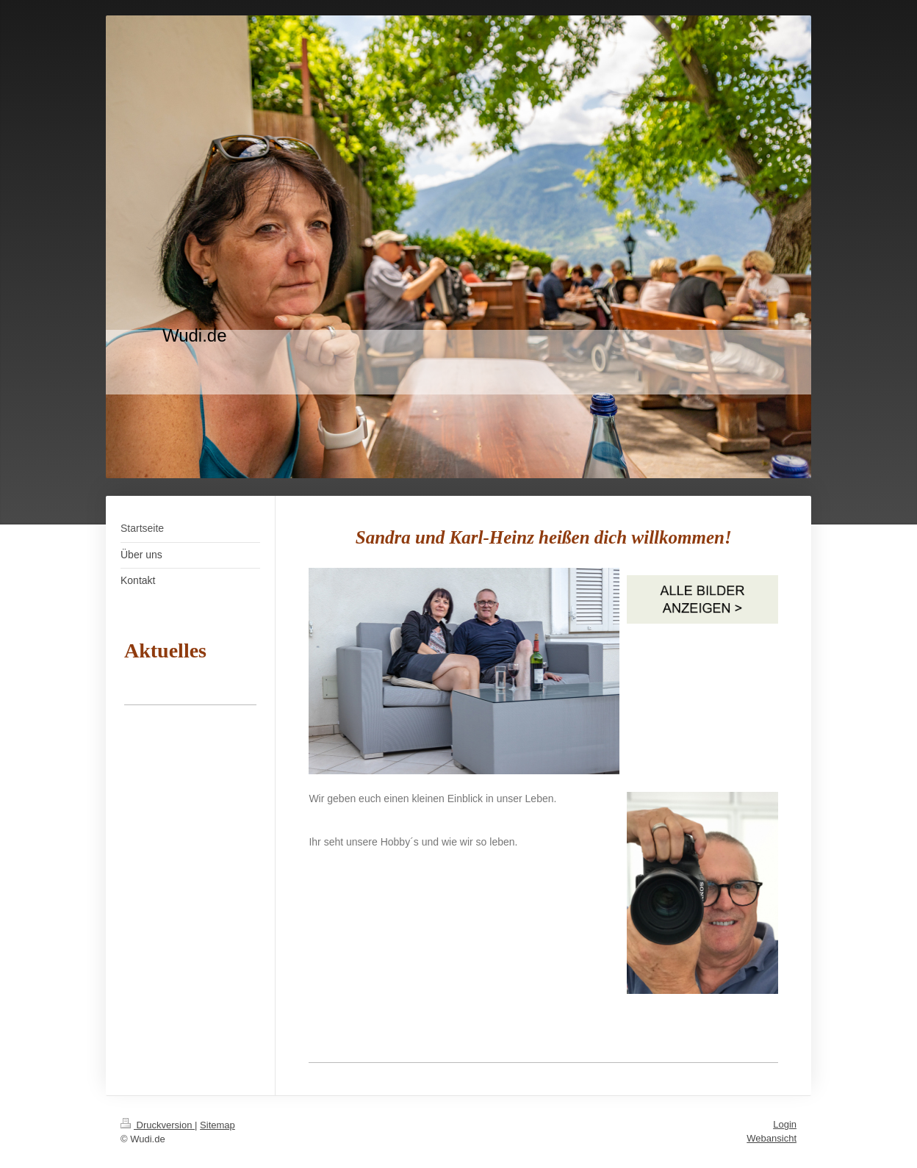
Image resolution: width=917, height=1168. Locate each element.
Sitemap (217, 1125)
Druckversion (158, 1125)
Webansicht (771, 1138)
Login (784, 1124)
